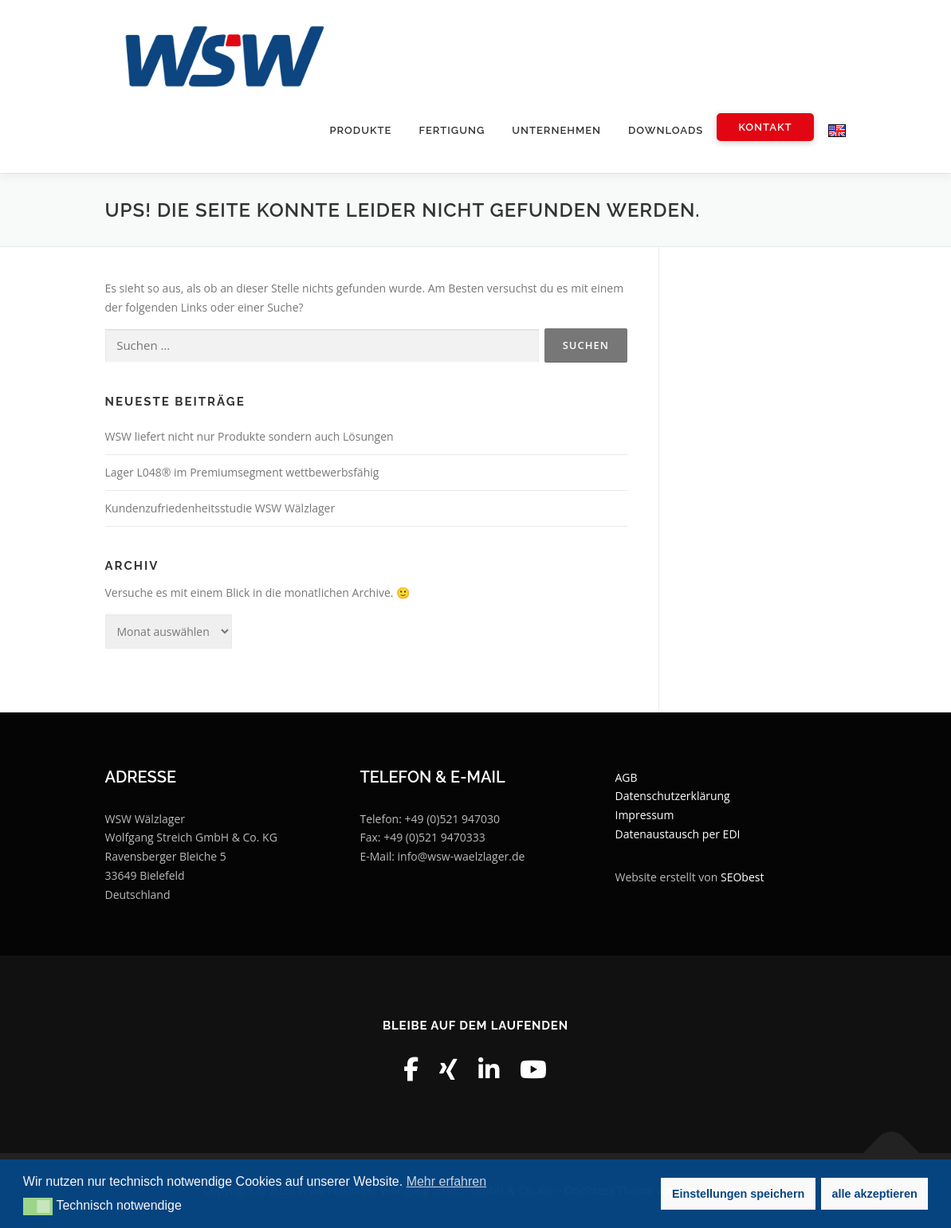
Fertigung (452, 130)
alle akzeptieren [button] (875, 1193)
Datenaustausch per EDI (677, 834)
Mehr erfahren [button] (447, 1181)
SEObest (742, 877)
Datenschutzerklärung (672, 796)
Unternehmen (556, 130)
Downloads (665, 130)
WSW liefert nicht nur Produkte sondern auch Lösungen (249, 437)
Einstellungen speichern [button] (738, 1193)
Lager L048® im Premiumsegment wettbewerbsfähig (242, 473)
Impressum (644, 815)
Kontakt (765, 127)
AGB (626, 777)
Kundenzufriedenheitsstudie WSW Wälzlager (220, 508)
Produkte (360, 130)
